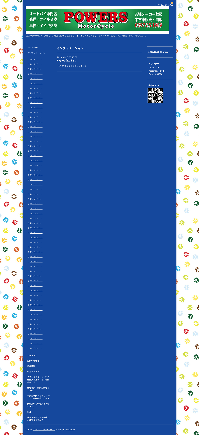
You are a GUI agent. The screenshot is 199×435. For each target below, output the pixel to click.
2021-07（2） (36, 204)
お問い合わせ (33, 361)
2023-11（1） (36, 107)
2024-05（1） (36, 98)
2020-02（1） (36, 261)
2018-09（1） (36, 319)
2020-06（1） (36, 242)
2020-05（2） (36, 247)
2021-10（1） (36, 189)
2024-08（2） (36, 88)
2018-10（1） (36, 314)
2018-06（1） (36, 334)
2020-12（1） (36, 228)
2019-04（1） (36, 295)
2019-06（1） (36, 286)
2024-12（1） (36, 79)
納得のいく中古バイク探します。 (38, 405)
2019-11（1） (36, 271)
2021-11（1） (36, 184)
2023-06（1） (36, 122)
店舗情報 (31, 366)
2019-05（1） (36, 290)
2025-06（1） (36, 69)
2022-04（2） (36, 165)
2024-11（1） (36, 83)
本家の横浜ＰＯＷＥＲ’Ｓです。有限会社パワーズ (38, 397)
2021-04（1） (36, 213)
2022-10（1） (36, 141)
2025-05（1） (36, 74)
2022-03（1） (36, 170)
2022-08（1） (36, 151)
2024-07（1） (36, 93)
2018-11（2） (36, 310)
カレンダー (32, 355)
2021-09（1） (36, 194)
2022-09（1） (36, 146)
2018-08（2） (36, 324)
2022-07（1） (36, 156)
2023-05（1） (36, 127)
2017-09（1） (36, 348)
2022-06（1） (36, 160)
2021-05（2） (36, 209)
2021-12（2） (36, 180)
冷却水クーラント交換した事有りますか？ (38, 418)
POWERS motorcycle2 (44, 430)
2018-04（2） (36, 338)
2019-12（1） (36, 266)
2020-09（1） (36, 237)
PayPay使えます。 (67, 60)
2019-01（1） (36, 300)
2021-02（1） (36, 223)
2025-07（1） (36, 64)
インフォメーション (36, 53)
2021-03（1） (36, 218)
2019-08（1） (36, 281)
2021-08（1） (36, 199)
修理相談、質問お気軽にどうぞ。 (38, 389)
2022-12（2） (36, 136)
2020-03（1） (36, 257)
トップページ (33, 48)
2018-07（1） (36, 329)
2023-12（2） (36, 103)
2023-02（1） (36, 131)
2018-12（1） (36, 305)
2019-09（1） (36, 276)
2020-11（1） (36, 233)
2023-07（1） (36, 117)
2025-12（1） (36, 59)
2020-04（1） (36, 252)
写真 (29, 412)
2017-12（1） (36, 343)
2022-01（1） (36, 175)
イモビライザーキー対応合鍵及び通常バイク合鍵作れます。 (38, 379)
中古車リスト (33, 372)
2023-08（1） (36, 112)
